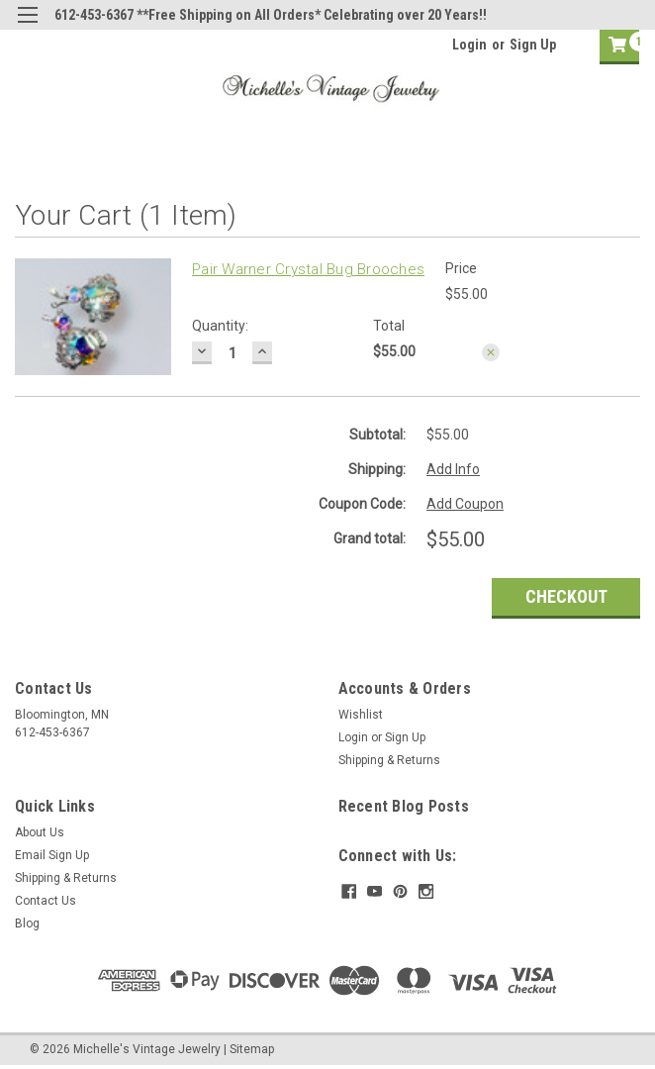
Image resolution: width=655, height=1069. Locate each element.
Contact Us (45, 901)
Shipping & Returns (389, 760)
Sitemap (252, 1049)
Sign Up (533, 44)
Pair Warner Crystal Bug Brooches (308, 269)
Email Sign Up (52, 855)
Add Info (453, 469)
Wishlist (360, 715)
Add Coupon (465, 504)
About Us (39, 832)
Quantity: (220, 326)
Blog (27, 923)
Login (469, 44)
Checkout (566, 596)
